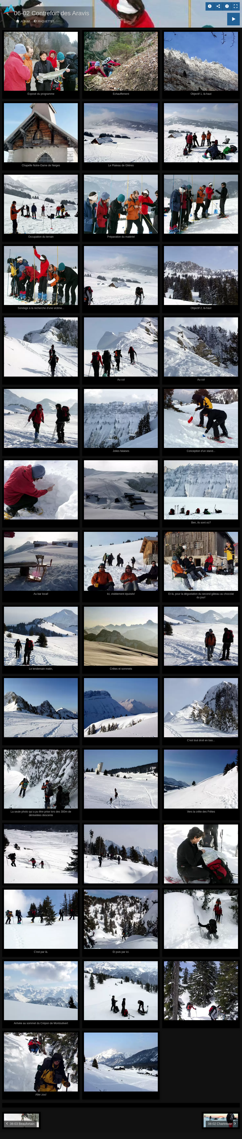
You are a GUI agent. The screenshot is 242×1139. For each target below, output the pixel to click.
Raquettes (46, 21)
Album (25, 21)
